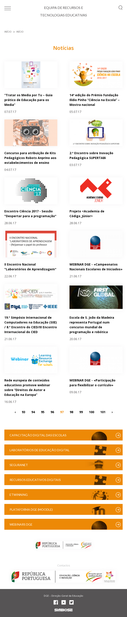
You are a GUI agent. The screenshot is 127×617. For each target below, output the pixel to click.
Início (8, 31)
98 (71, 412)
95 (42, 412)
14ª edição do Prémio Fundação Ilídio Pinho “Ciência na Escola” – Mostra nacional (94, 100)
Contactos (63, 565)
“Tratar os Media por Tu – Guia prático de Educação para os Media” (28, 100)
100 (91, 412)
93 (23, 412)
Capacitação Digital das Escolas (38, 435)
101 (102, 412)
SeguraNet (19, 465)
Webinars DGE (21, 524)
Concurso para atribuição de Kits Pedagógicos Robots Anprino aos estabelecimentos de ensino (30, 158)
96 (52, 412)
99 (81, 412)
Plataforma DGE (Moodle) (31, 509)
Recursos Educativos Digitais (35, 480)
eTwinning (19, 494)
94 (33, 412)
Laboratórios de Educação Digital (39, 450)
